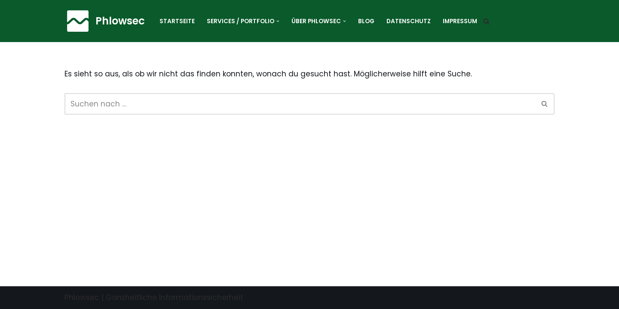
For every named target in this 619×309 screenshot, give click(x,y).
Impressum (460, 21)
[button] (277, 21)
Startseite (177, 21)
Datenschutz (408, 21)
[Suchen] (486, 21)
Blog (366, 21)
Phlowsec (81, 297)
